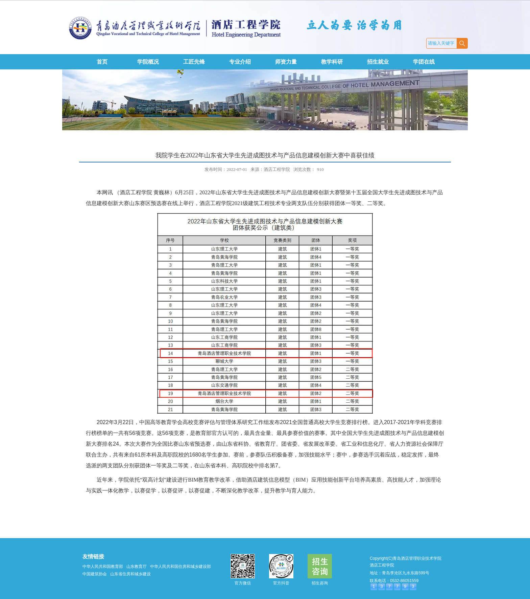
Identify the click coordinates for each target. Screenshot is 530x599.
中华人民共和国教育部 (102, 566)
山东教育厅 (136, 566)
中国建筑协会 (94, 574)
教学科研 (332, 62)
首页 (102, 62)
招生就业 (378, 62)
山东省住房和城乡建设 (130, 574)
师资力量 (286, 62)
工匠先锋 (194, 62)
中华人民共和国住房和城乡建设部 (180, 566)
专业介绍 (240, 62)
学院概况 (148, 62)
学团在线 (424, 62)
